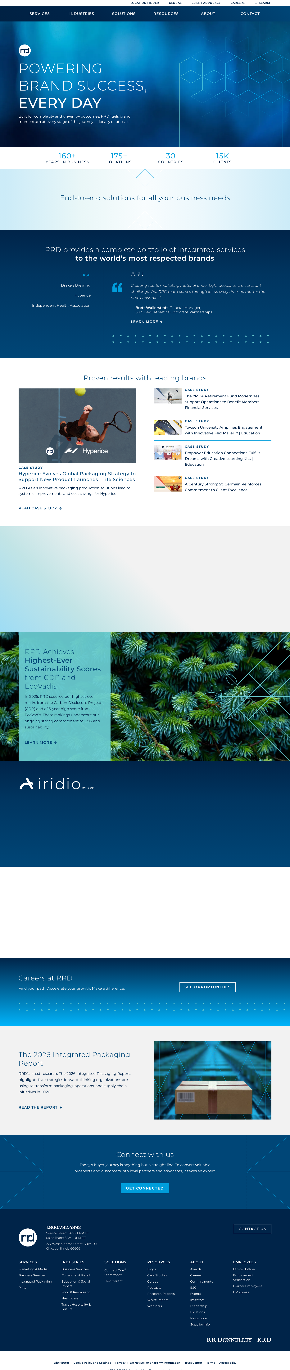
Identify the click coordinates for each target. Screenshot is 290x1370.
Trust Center (193, 1362)
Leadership (198, 1306)
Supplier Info (200, 1324)
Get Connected (145, 1188)
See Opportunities (207, 987)
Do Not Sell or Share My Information (155, 1362)
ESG (193, 1287)
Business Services (32, 1275)
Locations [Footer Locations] (197, 1312)
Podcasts (154, 1287)
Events (195, 1294)
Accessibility (227, 1362)
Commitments (201, 1281)
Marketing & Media (33, 1269)
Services (28, 1262)
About (197, 1262)
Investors (197, 1300)
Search (263, 2)
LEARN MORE (38, 742)
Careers (238, 2)
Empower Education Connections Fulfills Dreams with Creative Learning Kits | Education (222, 459)
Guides (152, 1281)
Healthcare (69, 1298)
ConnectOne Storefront (115, 1272)
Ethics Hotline (244, 1269)
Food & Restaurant (75, 1292)
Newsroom (198, 1318)
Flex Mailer (113, 1281)
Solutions (115, 1262)
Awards (196, 1269)
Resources (158, 1262)
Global (175, 2)
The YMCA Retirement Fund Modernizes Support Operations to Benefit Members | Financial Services (223, 402)
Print (22, 1287)
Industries (72, 1262)
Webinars (154, 1306)
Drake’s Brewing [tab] (76, 285)
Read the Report (38, 1107)
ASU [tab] (87, 275)
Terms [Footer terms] (210, 1362)
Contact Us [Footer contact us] (252, 1229)
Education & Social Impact (75, 1284)
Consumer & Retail (75, 1275)
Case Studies (157, 1275)
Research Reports (161, 1294)
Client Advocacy (206, 2)
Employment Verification (243, 1278)
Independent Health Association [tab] (61, 305)
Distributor (61, 1362)
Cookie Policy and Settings (92, 1362)
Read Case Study (40, 508)
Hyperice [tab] (83, 295)
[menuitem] (40, 15)
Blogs (151, 1269)
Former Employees (247, 1286)
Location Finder (144, 2)
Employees (244, 1262)
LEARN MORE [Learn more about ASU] (144, 322)
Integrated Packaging (35, 1281)
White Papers (157, 1300)
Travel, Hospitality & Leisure (76, 1307)
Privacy (120, 1362)
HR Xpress (241, 1292)
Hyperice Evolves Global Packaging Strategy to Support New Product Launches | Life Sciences (77, 476)
